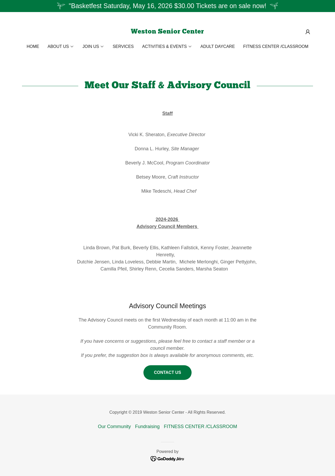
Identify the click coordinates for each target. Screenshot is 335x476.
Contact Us (167, 372)
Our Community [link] (114, 426)
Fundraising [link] (147, 426)
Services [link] (123, 46)
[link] (167, 32)
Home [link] (33, 46)
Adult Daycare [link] (217, 46)
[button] (308, 32)
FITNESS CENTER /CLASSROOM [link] (275, 46)
